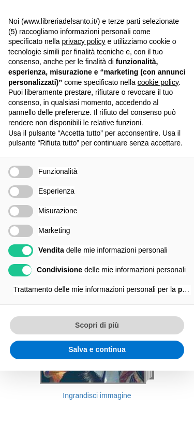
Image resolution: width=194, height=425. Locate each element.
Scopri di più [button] (97, 325)
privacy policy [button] (84, 41)
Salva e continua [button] (96, 349)
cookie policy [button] (158, 82)
